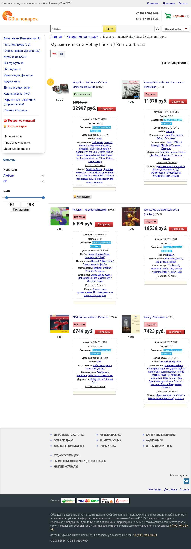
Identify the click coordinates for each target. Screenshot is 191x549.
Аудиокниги (12, 81)
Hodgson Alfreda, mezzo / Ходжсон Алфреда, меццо (167, 374)
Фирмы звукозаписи (18, 142)
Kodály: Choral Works (155, 317)
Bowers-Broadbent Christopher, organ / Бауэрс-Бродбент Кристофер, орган (166, 368)
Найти (109, 28)
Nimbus (170, 255)
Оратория (98, 175)
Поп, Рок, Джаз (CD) (17, 44)
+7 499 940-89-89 (147, 13)
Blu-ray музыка (14, 63)
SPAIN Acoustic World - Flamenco (91, 317)
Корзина (181, 16)
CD (61, 54)
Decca (99, 138)
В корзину (107, 108)
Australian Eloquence (170, 361)
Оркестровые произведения (166, 172)
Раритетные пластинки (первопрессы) (19, 102)
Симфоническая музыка (166, 176)
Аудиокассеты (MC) (17, 93)
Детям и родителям (17, 87)
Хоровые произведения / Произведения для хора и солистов (95, 178)
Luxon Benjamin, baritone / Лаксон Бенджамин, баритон (167, 384)
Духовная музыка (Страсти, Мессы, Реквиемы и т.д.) (95, 172)
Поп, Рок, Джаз (63, 440)
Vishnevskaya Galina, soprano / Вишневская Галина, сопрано (96, 145)
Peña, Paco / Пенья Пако (169, 272)
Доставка (169, 3)
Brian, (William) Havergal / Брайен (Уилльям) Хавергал (166, 145)
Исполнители (13, 136)
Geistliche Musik (94, 169)
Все (54, 53)
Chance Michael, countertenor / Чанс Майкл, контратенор (95, 158)
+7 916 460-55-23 (147, 18)
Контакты (153, 3)
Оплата (182, 3)
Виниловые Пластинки (69, 434)
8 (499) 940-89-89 (145, 535)
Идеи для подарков (17, 148)
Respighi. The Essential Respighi (90, 209)
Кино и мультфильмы (18, 75)
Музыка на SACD (15, 57)
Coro (99, 361)
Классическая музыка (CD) (22, 50)
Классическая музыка (69, 445)
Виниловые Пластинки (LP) (22, 38)
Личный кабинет (174, 29)
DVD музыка (12, 69)
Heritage (170, 131)
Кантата (88, 175)
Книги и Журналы (16, 110)
